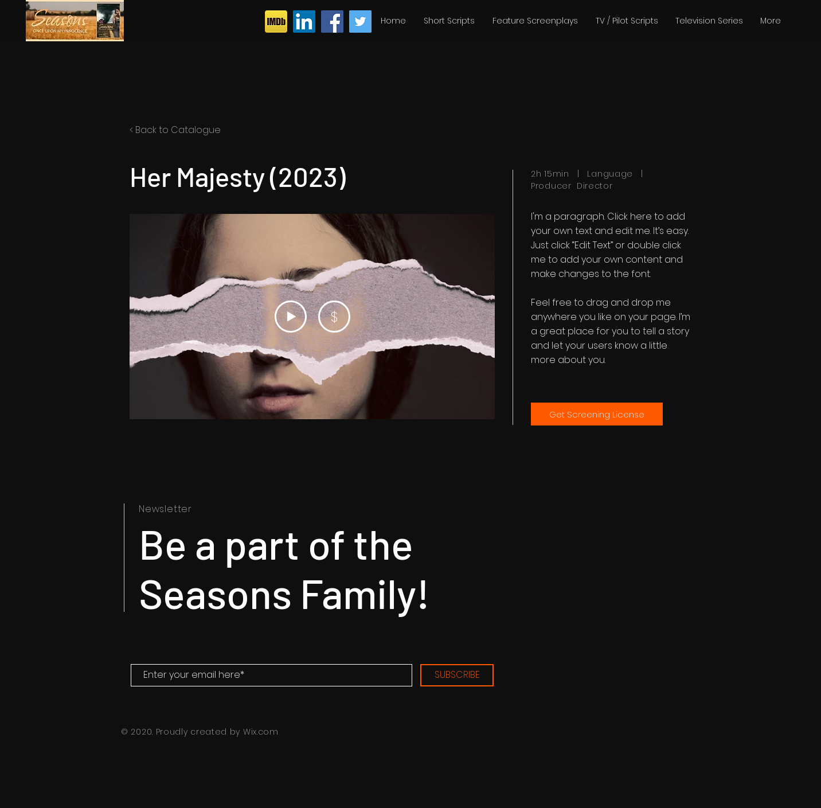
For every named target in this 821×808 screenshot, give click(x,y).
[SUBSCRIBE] (457, 675)
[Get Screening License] (597, 414)
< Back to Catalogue (175, 129)
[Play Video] (291, 316)
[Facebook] (332, 21)
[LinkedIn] (304, 21)
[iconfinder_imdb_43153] (276, 21)
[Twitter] (360, 21)
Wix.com (261, 731)
